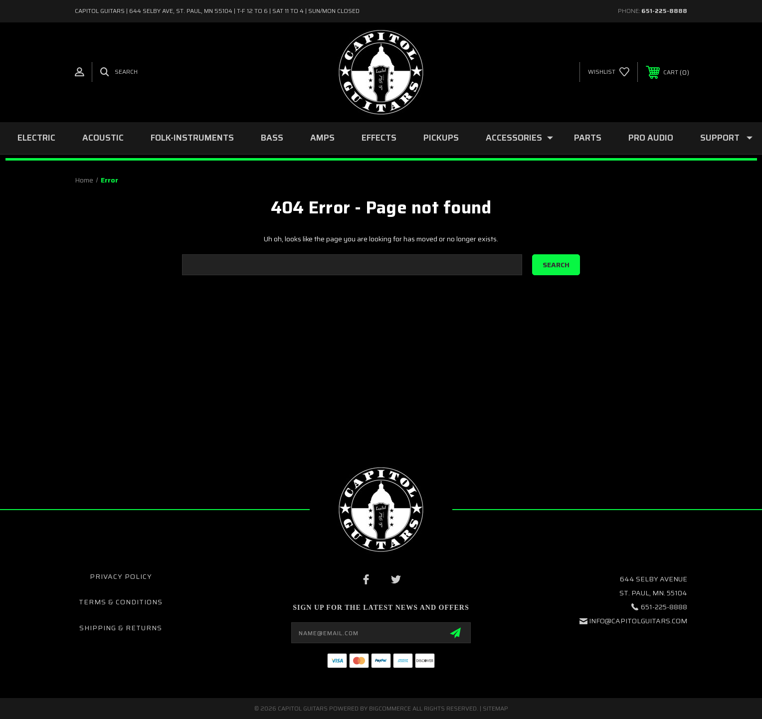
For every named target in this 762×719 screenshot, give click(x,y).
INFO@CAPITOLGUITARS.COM (638, 620)
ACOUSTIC (103, 137)
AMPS (322, 137)
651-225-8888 (664, 10)
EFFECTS (379, 137)
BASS (272, 137)
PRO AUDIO (650, 137)
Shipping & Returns (120, 627)
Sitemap (495, 708)
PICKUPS (441, 137)
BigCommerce (390, 708)
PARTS (587, 137)
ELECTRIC (36, 137)
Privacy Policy (121, 576)
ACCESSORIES (519, 137)
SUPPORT (726, 137)
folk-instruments (192, 137)
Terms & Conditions (121, 601)
